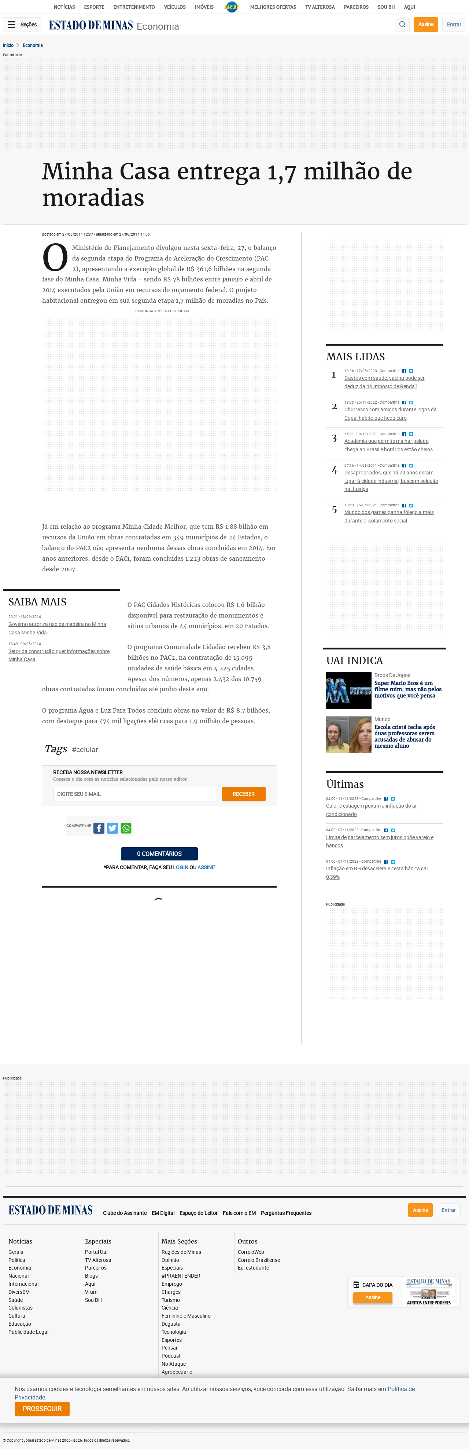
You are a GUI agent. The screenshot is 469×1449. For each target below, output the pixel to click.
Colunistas (20, 1308)
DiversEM (19, 1292)
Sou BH (386, 7)
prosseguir (42, 1408)
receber (244, 793)
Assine (425, 24)
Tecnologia (174, 1332)
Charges (171, 1292)
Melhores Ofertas (273, 7)
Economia (158, 26)
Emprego (172, 1284)
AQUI (409, 7)
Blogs (91, 1276)
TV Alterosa (320, 7)
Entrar (454, 24)
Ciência (170, 1308)
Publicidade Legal (28, 1332)
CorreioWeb (251, 1252)
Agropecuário (177, 1372)
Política (16, 1260)
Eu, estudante (253, 1268)
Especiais (172, 1268)
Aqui (90, 1284)
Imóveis (204, 7)
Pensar (170, 1348)
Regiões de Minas (181, 1252)
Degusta (171, 1324)
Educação (19, 1324)
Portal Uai (96, 1252)
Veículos (175, 7)
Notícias (64, 7)
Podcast (171, 1356)
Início (8, 45)
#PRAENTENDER (181, 1276)
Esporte (94, 7)
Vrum (91, 1292)
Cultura (16, 1316)
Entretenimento (134, 7)
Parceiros (356, 7)
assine (206, 867)
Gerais (15, 1252)
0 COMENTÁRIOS (159, 854)
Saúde (15, 1300)
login (181, 867)
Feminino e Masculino (186, 1316)
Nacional (18, 1276)
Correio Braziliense (259, 1260)
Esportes (172, 1340)
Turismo (171, 1300)
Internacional (23, 1284)
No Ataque (174, 1364)
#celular (85, 749)
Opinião (170, 1260)
